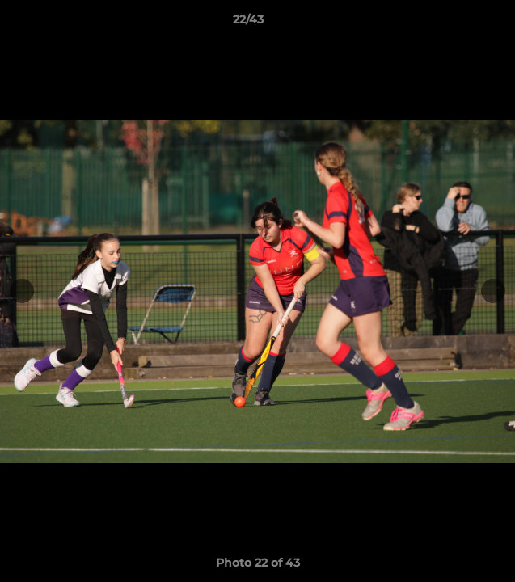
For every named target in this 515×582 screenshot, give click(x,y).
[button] (456, 23)
